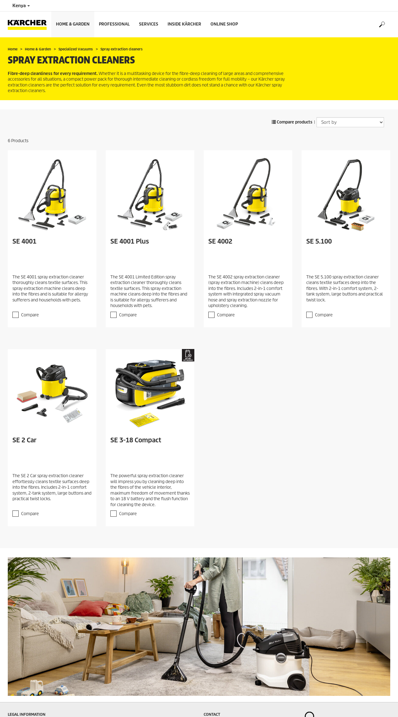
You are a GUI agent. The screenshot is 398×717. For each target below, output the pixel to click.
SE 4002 (220, 241)
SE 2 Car (24, 440)
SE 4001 (24, 241)
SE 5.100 (319, 241)
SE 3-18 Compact (135, 440)
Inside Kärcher (184, 24)
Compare (30, 315)
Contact (212, 714)
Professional (114, 24)
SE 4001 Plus (129, 241)
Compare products (292, 122)
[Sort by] (350, 122)
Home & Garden (73, 24)
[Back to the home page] (29, 24)
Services (148, 24)
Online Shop (224, 24)
